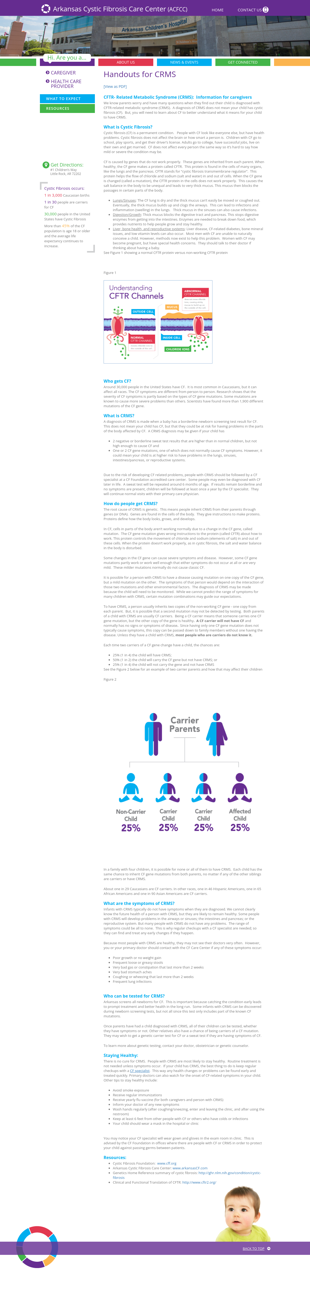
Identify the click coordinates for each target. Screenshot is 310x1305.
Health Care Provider (66, 83)
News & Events (184, 62)
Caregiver (63, 72)
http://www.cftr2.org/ (199, 1182)
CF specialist (140, 1070)
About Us (126, 62)
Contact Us (250, 9)
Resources (58, 108)
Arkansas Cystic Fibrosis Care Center (120, 8)
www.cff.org (166, 1163)
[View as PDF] (115, 86)
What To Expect (63, 98)
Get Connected (243, 62)
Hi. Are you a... (67, 57)
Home (218, 9)
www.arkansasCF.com (190, 1168)
